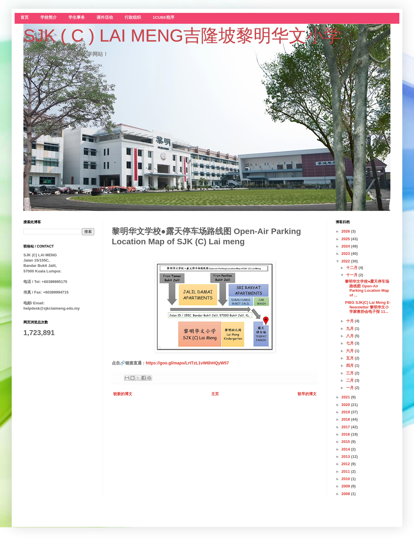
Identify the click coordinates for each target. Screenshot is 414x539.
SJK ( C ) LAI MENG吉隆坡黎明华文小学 (182, 35)
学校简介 (48, 17)
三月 (350, 373)
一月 (350, 388)
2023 (346, 253)
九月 (350, 328)
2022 (346, 261)
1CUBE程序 (163, 17)
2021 (346, 397)
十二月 (352, 267)
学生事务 (76, 17)
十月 (350, 321)
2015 (346, 441)
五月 (350, 358)
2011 (346, 471)
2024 (346, 246)
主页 (215, 394)
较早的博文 (307, 394)
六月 (350, 351)
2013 (346, 456)
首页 (24, 17)
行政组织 (133, 17)
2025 (346, 239)
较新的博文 (122, 394)
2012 (346, 464)
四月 (350, 365)
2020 (346, 404)
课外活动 (105, 17)
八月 (350, 336)
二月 (350, 380)
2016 (346, 434)
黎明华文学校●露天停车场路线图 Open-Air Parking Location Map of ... (367, 288)
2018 (346, 419)
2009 (346, 486)
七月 (350, 343)
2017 (346, 427)
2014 (346, 449)
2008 (346, 494)
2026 (346, 231)
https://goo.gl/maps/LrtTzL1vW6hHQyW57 (187, 363)
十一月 (352, 275)
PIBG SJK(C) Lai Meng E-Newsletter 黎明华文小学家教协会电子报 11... (367, 307)
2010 (346, 479)
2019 (346, 412)
